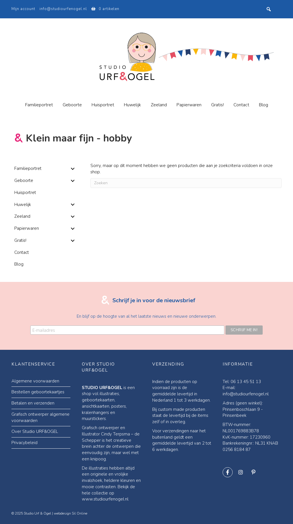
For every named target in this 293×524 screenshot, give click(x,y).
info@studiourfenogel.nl (63, 8)
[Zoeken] (186, 183)
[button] (73, 169)
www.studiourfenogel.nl (105, 498)
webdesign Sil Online (70, 512)
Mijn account (23, 8)
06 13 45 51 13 (246, 381)
